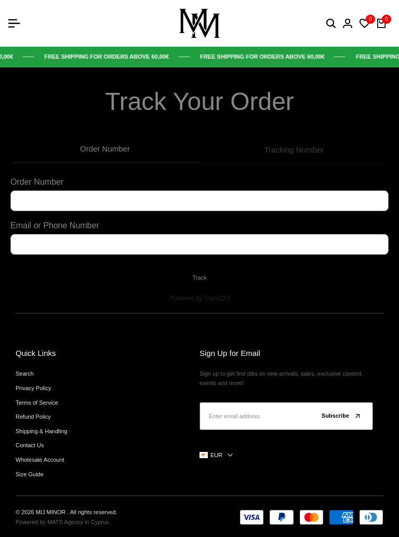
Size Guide (30, 474)
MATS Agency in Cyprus (78, 522)
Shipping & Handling (42, 431)
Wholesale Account (40, 460)
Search (25, 373)
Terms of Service (37, 403)
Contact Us (30, 445)
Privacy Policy (33, 388)
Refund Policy (33, 417)
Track (199, 277)
